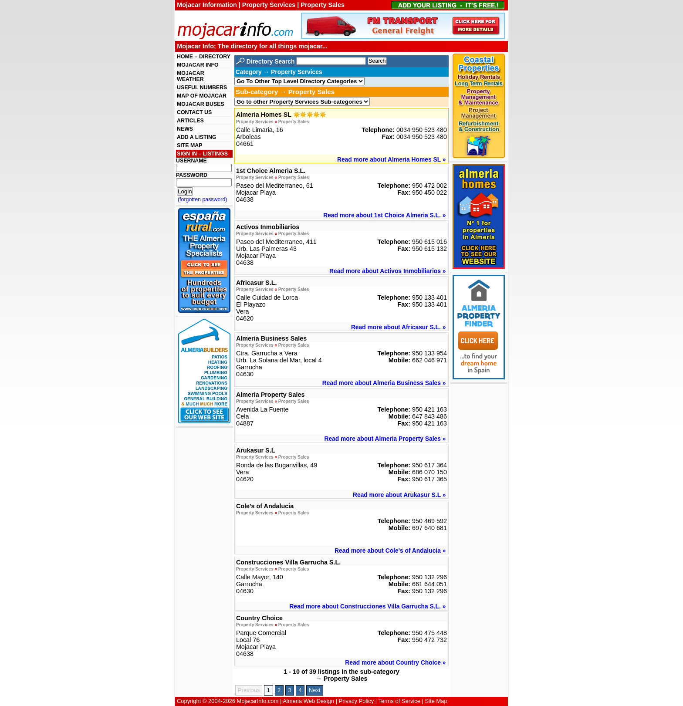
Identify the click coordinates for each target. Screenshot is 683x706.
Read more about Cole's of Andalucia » (390, 550)
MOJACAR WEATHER (190, 76)
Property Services (255, 121)
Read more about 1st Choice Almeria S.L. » (384, 215)
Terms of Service (399, 701)
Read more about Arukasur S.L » (399, 494)
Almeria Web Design (308, 701)
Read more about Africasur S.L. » (398, 327)
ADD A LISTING (196, 137)
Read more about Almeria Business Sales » (384, 382)
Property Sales (293, 121)
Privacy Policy (356, 701)
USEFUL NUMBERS (202, 87)
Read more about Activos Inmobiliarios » (387, 270)
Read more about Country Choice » (395, 662)
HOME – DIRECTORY (203, 57)
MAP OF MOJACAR (202, 96)
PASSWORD (191, 175)
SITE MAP (189, 145)
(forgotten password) (202, 199)
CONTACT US (194, 112)
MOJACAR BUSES (200, 104)
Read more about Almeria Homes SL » (391, 159)
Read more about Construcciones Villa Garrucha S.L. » (367, 606)
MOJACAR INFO (198, 65)
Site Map (436, 701)
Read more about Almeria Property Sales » (385, 438)
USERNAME (191, 161)
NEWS (185, 129)
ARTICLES (190, 121)
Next (315, 690)
